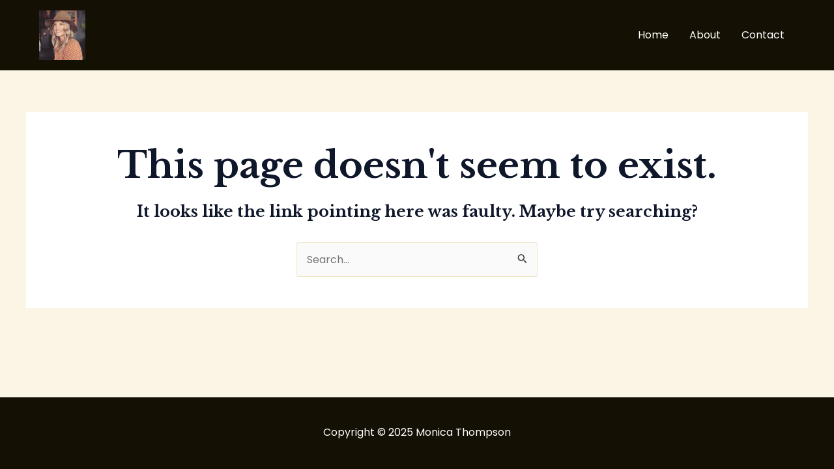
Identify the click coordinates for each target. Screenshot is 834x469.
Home (653, 34)
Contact (762, 34)
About (705, 34)
